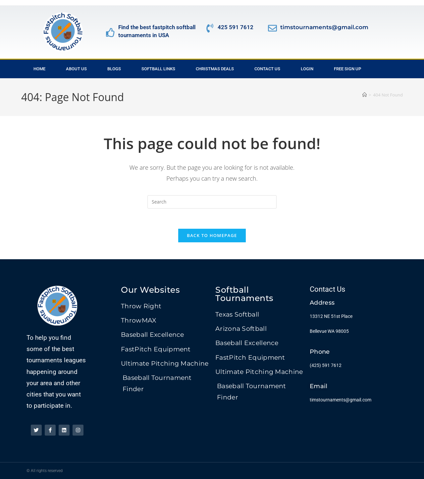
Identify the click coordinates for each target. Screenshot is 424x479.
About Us (76, 68)
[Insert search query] (212, 202)
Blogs (114, 68)
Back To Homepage (212, 235)
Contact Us (267, 68)
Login (307, 68)
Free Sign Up (347, 68)
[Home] (364, 95)
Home (39, 68)
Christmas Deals (215, 68)
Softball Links (158, 68)
